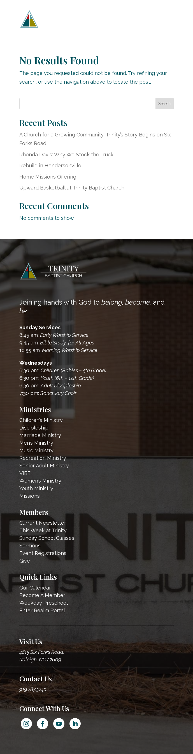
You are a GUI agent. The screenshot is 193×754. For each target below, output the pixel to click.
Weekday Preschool (43, 603)
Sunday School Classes (46, 538)
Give (24, 561)
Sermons (30, 546)
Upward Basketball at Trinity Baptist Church (71, 188)
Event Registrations (42, 553)
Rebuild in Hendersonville (50, 165)
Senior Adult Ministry (44, 466)
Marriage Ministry (40, 435)
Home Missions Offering (47, 177)
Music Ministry (36, 450)
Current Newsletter (42, 523)
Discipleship (33, 428)
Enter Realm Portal (42, 610)
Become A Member (42, 595)
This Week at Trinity (43, 530)
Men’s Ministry (36, 443)
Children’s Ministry (41, 420)
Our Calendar (35, 588)
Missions (29, 496)
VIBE (25, 473)
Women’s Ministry (40, 481)
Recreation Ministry (42, 458)
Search (164, 103)
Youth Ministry (36, 488)
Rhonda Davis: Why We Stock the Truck (66, 154)
